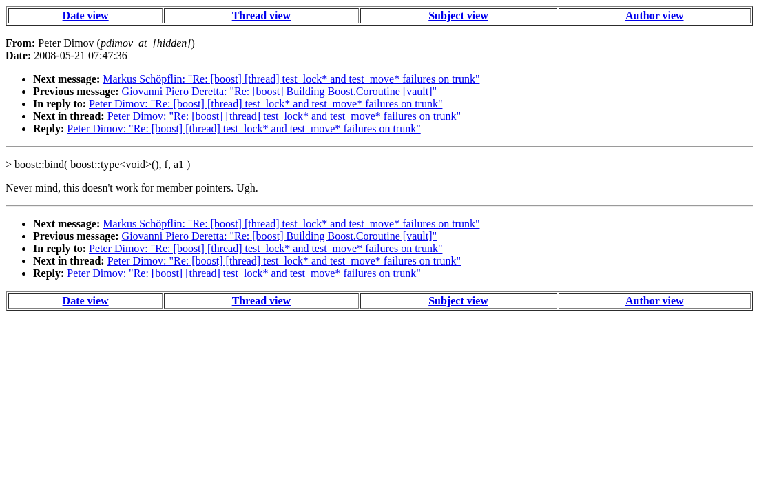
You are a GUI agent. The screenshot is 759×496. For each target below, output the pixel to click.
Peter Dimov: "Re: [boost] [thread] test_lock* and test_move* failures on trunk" (265, 104)
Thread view (261, 15)
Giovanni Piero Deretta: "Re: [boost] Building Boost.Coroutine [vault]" (279, 91)
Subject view (458, 15)
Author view (654, 15)
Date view (86, 15)
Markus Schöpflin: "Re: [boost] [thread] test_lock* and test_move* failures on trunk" (291, 79)
